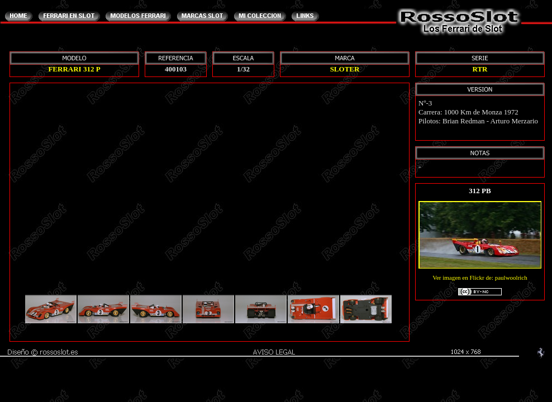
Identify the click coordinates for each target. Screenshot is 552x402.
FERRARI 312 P (74, 69)
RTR (480, 69)
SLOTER (345, 69)
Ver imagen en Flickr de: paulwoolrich (479, 285)
